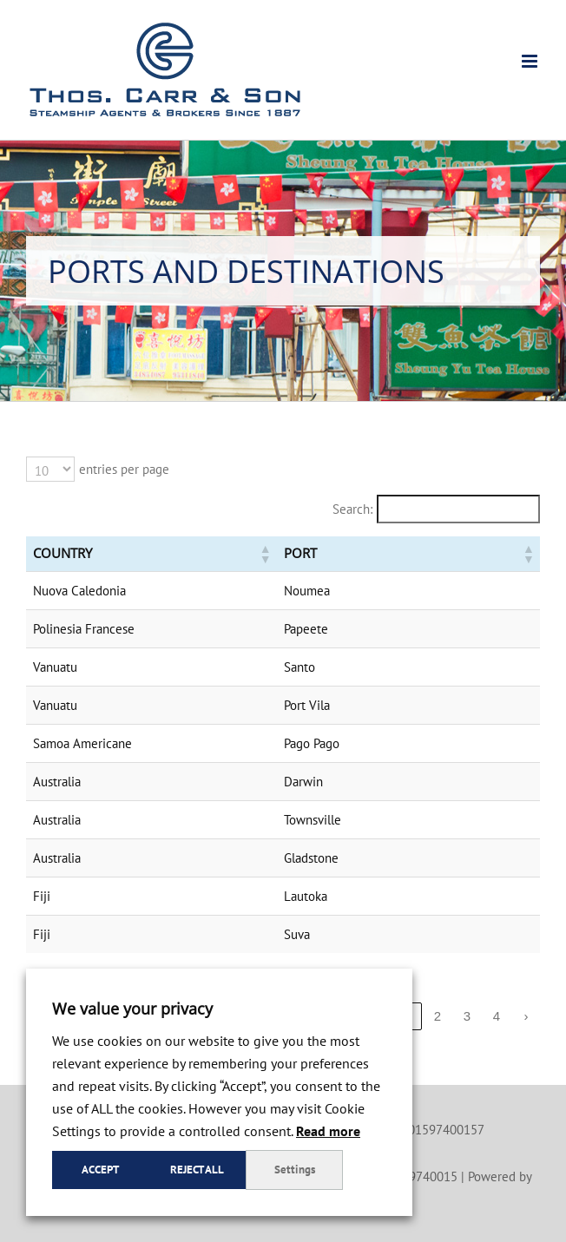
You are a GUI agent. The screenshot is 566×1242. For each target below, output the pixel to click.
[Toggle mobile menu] (531, 61)
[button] (255, 553)
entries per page (124, 469)
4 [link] (496, 1016)
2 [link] (437, 1016)
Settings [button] (294, 1169)
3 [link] (467, 1016)
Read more (328, 1131)
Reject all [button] (197, 1169)
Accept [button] (100, 1169)
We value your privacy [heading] (132, 1008)
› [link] (526, 1016)
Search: (352, 509)
